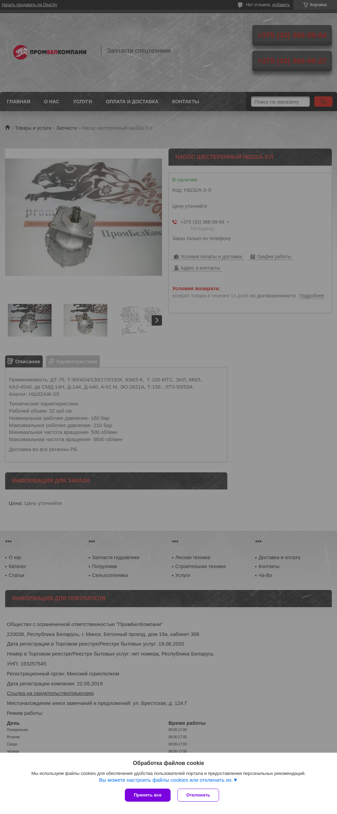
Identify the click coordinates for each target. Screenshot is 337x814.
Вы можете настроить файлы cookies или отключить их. (166, 780)
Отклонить (198, 795)
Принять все (148, 795)
